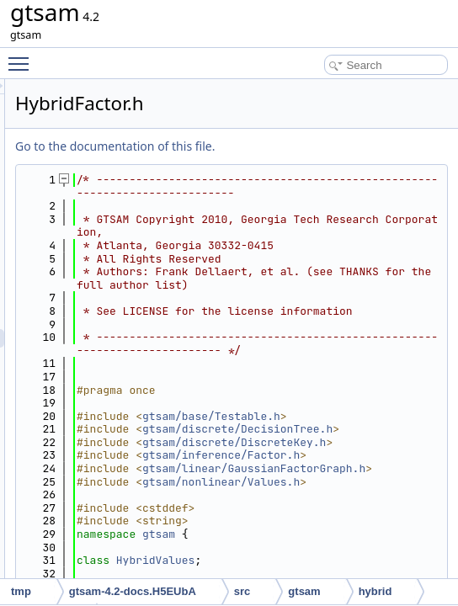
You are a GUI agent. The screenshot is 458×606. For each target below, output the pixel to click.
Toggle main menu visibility (22, 56)
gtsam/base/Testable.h (362, 541)
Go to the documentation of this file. (325, 146)
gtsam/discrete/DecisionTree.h (362, 567)
